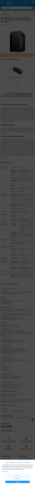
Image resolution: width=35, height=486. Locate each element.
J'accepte (17, 481)
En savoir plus (5, 471)
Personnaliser (17, 478)
